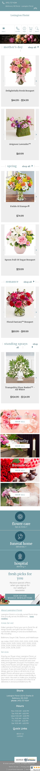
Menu (3, 31)
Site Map (29, 769)
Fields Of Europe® (20, 206)
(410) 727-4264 (11, 3)
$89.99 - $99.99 (20, 331)
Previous (3, 81)
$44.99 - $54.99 (20, 100)
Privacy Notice (26, 767)
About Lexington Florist (11, 610)
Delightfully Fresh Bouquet (20, 90)
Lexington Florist (20, 15)
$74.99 (20, 215)
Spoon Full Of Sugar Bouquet (20, 260)
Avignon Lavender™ (20, 144)
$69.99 (20, 153)
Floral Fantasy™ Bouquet (20, 322)
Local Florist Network (15, 769)
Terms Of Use (13, 767)
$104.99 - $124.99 (20, 396)
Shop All (32, 47)
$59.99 (20, 269)
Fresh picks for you (20, 582)
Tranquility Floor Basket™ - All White (20, 388)
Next (36, 81)
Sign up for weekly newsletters (20, 597)
